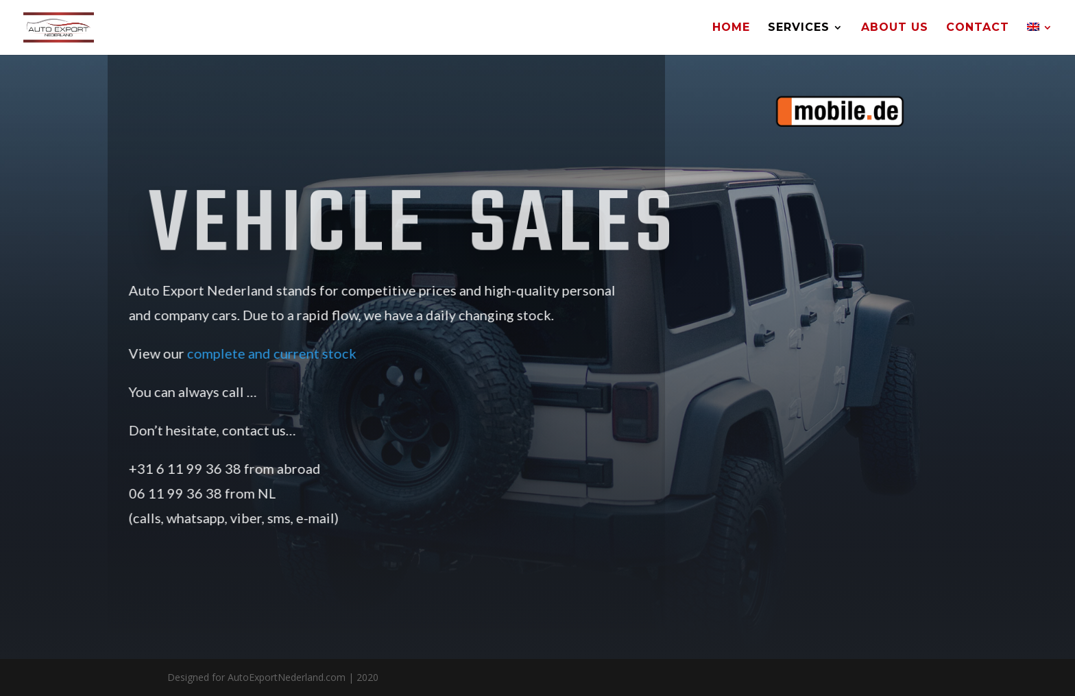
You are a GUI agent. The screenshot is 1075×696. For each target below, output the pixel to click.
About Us (894, 28)
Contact (977, 28)
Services (799, 28)
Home (731, 28)
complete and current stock (258, 353)
